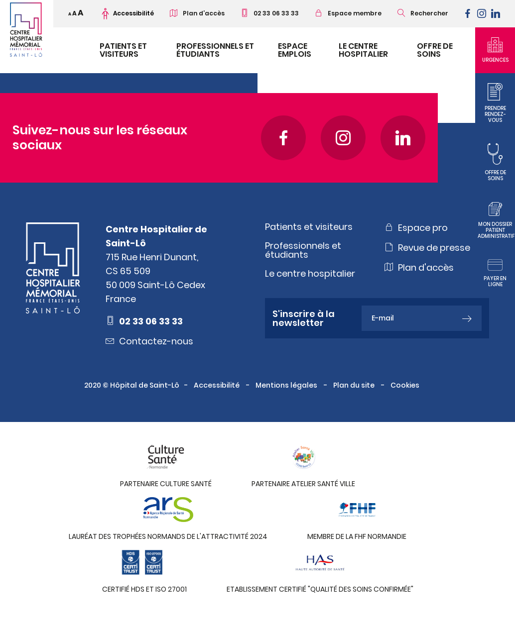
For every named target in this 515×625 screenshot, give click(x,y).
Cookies (405, 385)
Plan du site (354, 385)
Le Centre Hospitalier (363, 50)
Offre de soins (435, 50)
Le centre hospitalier (310, 273)
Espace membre (348, 13)
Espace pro (416, 227)
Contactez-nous (149, 341)
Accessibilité (217, 385)
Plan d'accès (419, 267)
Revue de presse (427, 247)
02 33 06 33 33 (270, 13)
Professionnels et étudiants (215, 50)
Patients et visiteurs (123, 50)
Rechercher (422, 13)
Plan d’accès (197, 13)
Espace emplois (294, 50)
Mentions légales (287, 385)
